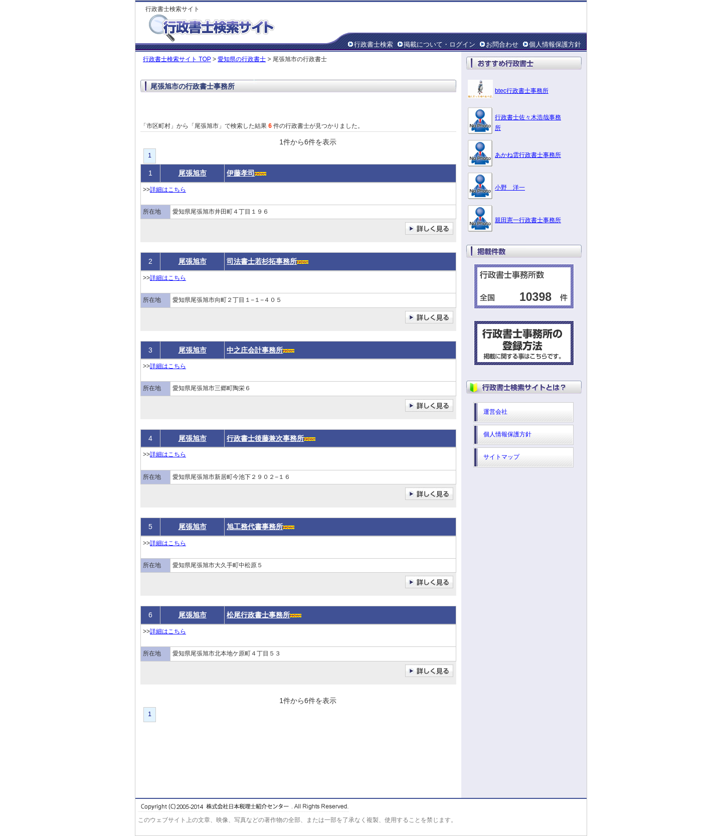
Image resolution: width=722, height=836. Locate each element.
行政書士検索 (373, 44)
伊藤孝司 (241, 173)
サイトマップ (501, 456)
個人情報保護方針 (555, 44)
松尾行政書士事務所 (258, 615)
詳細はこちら (168, 189)
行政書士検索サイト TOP (177, 59)
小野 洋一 (510, 187)
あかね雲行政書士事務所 (528, 154)
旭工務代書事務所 (255, 527)
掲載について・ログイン (439, 44)
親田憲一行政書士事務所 (528, 220)
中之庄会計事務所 (255, 350)
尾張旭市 (192, 173)
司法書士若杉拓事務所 (262, 261)
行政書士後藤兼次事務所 (265, 438)
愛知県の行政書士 (242, 59)
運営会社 (495, 411)
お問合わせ (502, 44)
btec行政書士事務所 (522, 90)
